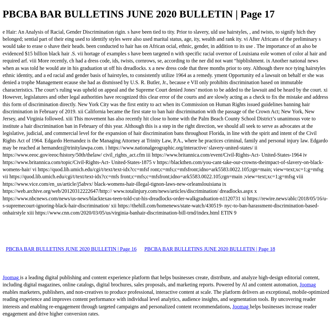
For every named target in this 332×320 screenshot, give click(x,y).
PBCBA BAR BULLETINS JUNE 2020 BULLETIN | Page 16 (71, 249)
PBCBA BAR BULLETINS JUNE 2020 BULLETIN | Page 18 (209, 249)
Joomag (11, 277)
